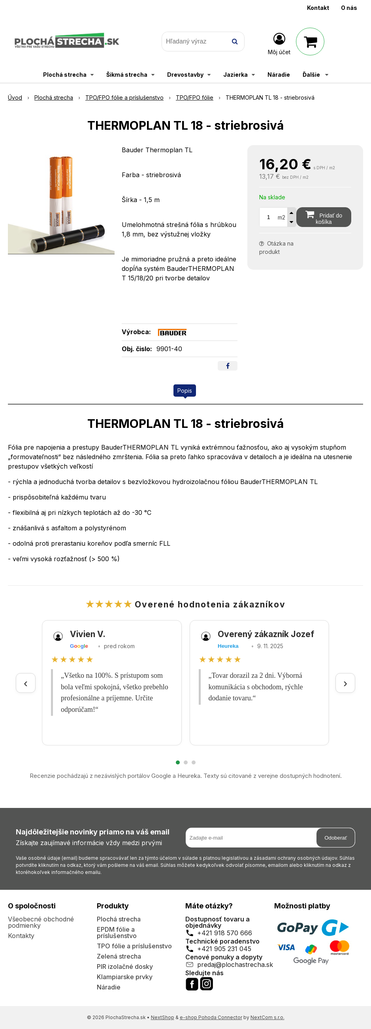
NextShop (162, 1017)
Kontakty (21, 936)
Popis (184, 390)
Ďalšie (315, 74)
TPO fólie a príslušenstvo (134, 946)
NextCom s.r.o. (267, 1017)
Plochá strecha (119, 919)
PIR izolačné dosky (125, 966)
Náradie (109, 987)
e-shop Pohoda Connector (211, 1017)
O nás (349, 7)
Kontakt (318, 7)
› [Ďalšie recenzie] (345, 682)
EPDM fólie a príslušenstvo (117, 932)
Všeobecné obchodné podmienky (41, 922)
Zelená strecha (119, 956)
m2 (281, 217)
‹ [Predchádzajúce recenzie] (26, 682)
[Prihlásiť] (279, 43)
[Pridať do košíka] (323, 217)
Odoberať (335, 838)
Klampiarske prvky (125, 977)
